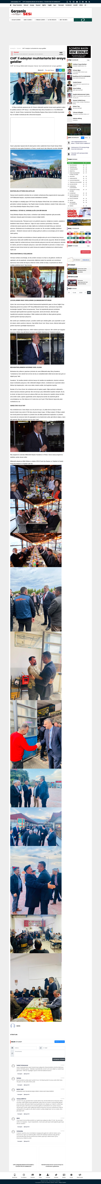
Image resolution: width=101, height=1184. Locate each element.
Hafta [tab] (86, 137)
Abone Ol (47, 70)
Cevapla (19, 1074)
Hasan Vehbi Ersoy (79, 100)
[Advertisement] (50, 33)
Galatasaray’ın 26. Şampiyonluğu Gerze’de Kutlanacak (78, 148)
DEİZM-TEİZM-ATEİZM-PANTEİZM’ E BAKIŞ (81, 102)
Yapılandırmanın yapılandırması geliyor (81, 84)
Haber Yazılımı (62, 1182)
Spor (54, 5)
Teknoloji (61, 5)
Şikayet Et (26, 1074)
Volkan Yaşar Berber (80, 64)
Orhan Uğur (77, 70)
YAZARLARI (73, 60)
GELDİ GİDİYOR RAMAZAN (79, 78)
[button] (86, 5)
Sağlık (50, 5)
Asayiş (32, 5)
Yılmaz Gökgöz (78, 112)
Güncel (26, 5)
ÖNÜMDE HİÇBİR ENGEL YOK (79, 66)
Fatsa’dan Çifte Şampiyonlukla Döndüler (77, 154)
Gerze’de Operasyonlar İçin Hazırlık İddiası (83, 282)
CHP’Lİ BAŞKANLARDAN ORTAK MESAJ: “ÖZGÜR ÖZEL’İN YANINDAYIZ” (41, 2)
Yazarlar (48, 1176)
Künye (71, 1176)
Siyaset (38, 5)
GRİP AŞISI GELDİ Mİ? (78, 90)
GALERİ (75, 5)
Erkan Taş (76, 106)
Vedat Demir (77, 82)
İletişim (64, 1176)
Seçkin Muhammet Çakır (81, 94)
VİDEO (81, 5)
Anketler (56, 1176)
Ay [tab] (89, 137)
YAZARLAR (68, 5)
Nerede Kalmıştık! (77, 108)
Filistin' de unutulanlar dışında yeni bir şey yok (81, 96)
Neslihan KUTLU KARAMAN (81, 76)
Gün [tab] (83, 137)
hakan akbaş (77, 118)
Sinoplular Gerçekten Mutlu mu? (81, 114)
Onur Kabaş (77, 88)
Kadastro (75, 120)
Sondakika (24, 1176)
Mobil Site (14, 1176)
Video (40, 1176)
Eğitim (44, 5)
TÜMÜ (88, 60)
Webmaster (80, 1176)
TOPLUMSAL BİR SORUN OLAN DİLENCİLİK (80, 72)
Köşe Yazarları (17, 5)
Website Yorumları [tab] (59, 1041)
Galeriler (32, 1176)
